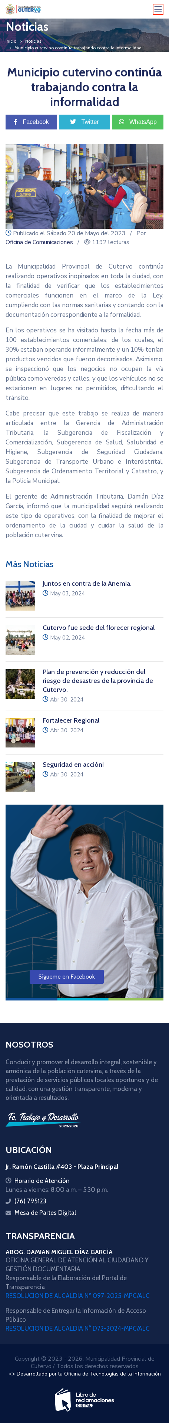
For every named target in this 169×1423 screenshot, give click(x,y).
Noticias (33, 41)
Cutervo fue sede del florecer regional (99, 628)
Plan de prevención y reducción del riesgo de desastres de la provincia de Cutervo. (98, 681)
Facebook (31, 122)
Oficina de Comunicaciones (39, 242)
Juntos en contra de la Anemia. (87, 583)
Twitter (84, 122)
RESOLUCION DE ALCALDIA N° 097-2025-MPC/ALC (78, 1295)
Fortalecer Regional (71, 720)
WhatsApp (138, 122)
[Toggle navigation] (158, 9)
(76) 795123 (30, 1201)
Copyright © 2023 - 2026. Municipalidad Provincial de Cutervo (85, 1362)
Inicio (11, 41)
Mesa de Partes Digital (45, 1212)
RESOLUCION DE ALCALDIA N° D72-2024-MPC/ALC (78, 1328)
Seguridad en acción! (74, 764)
